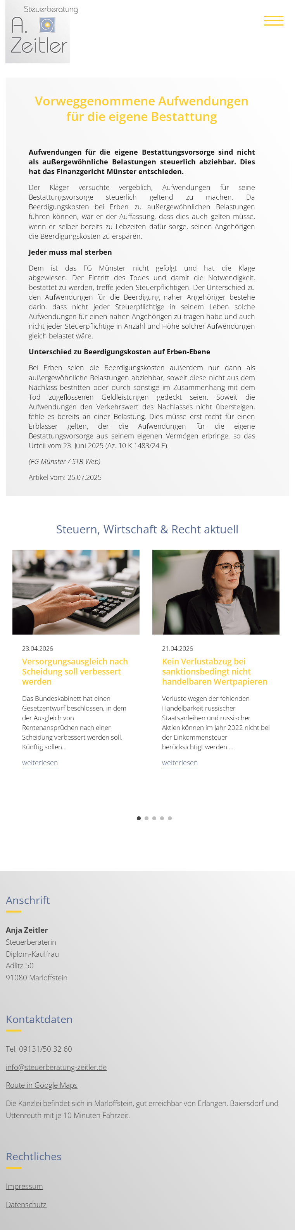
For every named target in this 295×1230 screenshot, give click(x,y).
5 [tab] (170, 819)
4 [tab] (162, 819)
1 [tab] (139, 819)
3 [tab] (154, 819)
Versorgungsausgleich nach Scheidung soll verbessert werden (75, 671)
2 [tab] (146, 819)
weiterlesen (40, 762)
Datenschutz (26, 1204)
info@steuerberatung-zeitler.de (56, 1067)
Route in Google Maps (42, 1085)
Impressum (24, 1186)
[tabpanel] (76, 671)
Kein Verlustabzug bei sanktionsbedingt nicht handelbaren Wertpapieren (214, 671)
